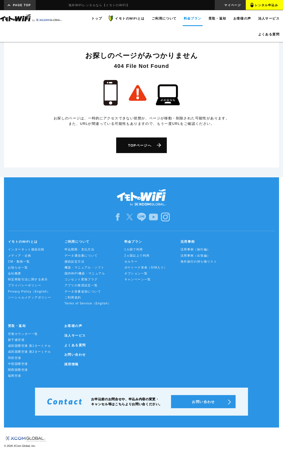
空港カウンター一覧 (23, 334)
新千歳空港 (16, 340)
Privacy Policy (29, 291)
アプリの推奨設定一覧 (81, 285)
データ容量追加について (83, 291)
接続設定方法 (74, 261)
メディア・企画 (19, 255)
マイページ (232, 5)
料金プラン (133, 241)
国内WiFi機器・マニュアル (85, 273)
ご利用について (77, 241)
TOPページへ (139, 145)
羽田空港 (14, 358)
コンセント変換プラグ (81, 279)
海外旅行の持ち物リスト (198, 261)
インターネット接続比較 (26, 249)
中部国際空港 (18, 364)
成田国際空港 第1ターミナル (29, 346)
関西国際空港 (18, 370)
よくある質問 (75, 345)
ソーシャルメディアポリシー (29, 297)
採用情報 (71, 364)
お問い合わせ (75, 354)
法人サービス (75, 335)
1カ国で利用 (133, 249)
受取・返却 (17, 326)
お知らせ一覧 (18, 267)
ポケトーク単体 (145, 267)
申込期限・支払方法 (80, 249)
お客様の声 (73, 326)
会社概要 (14, 273)
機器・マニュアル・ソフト (85, 267)
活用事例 (187, 241)
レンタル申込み (266, 5)
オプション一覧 (136, 273)
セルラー (131, 261)
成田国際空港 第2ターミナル (29, 351)
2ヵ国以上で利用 (137, 255)
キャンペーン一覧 (137, 279)
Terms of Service (88, 303)
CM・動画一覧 (19, 261)
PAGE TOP (22, 5)
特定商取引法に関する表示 (28, 279)
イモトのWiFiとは (22, 241)
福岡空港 (14, 375)
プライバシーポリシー (24, 285)
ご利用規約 (73, 297)
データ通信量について (81, 255)
